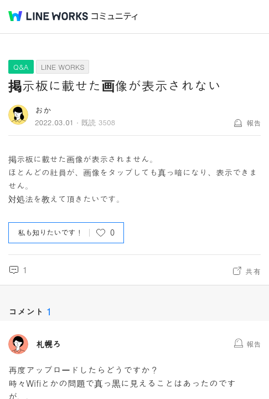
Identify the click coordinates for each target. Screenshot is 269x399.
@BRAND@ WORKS (48, 16)
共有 (253, 271)
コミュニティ (114, 16)
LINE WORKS (63, 67)
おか (43, 110)
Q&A (21, 67)
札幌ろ (48, 344)
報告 (253, 122)
